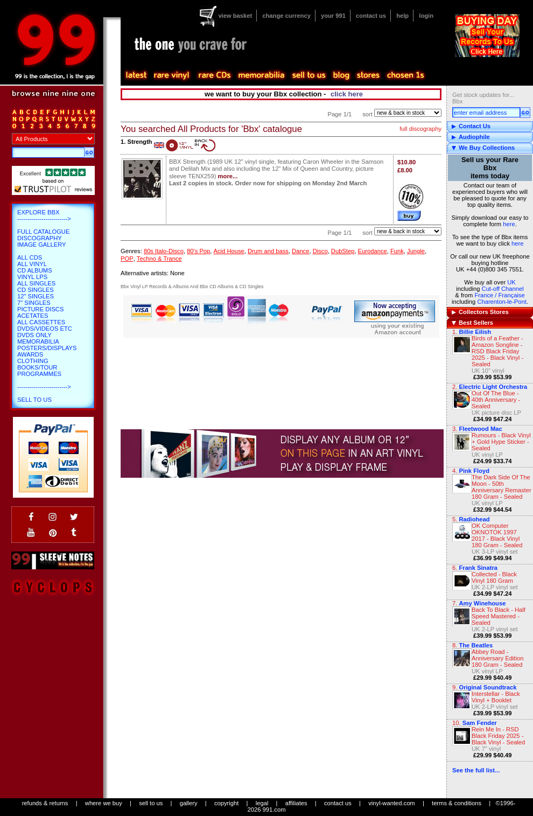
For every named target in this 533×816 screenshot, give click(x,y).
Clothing (32, 361)
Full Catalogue (43, 231)
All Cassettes (41, 322)
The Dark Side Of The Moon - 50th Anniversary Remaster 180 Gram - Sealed (501, 487)
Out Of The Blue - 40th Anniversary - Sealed (496, 399)
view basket (235, 15)
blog (341, 75)
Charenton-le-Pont (501, 301)
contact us (371, 15)
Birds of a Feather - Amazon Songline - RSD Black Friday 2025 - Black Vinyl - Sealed (497, 351)
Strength (139, 141)
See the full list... (476, 770)
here (509, 224)
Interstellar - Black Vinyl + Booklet (496, 697)
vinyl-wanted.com (391, 803)
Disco (320, 251)
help (402, 15)
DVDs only (34, 335)
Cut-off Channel (503, 288)
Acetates (32, 315)
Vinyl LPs (32, 277)
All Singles (36, 283)
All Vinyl (32, 264)
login (426, 15)
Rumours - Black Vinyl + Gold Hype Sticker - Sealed (501, 441)
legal (262, 803)
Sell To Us (34, 399)
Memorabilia (38, 341)
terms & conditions (456, 803)
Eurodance (372, 251)
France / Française (499, 295)
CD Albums (34, 270)
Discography (39, 238)
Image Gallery (41, 244)
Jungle (416, 251)
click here (347, 94)
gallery (189, 803)
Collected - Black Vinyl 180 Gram (494, 577)
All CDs (29, 257)
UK (511, 282)
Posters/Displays (46, 348)
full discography (420, 128)
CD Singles (35, 290)
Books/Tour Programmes (39, 370)
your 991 (333, 15)
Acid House (229, 251)
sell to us (151, 803)
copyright (226, 803)
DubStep (343, 251)
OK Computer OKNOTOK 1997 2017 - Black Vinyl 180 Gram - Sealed (497, 535)
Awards (30, 354)
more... (228, 176)
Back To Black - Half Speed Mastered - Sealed (498, 616)
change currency (286, 15)
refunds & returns (45, 803)
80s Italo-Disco (164, 251)
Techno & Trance (159, 258)
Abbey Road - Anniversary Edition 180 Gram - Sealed (497, 658)
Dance (300, 251)
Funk (397, 251)
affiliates (296, 803)
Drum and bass (268, 251)
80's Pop (198, 251)
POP (127, 258)
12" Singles (35, 296)
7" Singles (34, 302)
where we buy (103, 803)
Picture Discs (40, 309)
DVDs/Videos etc (44, 328)
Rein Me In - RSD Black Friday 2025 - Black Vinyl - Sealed (498, 735)
